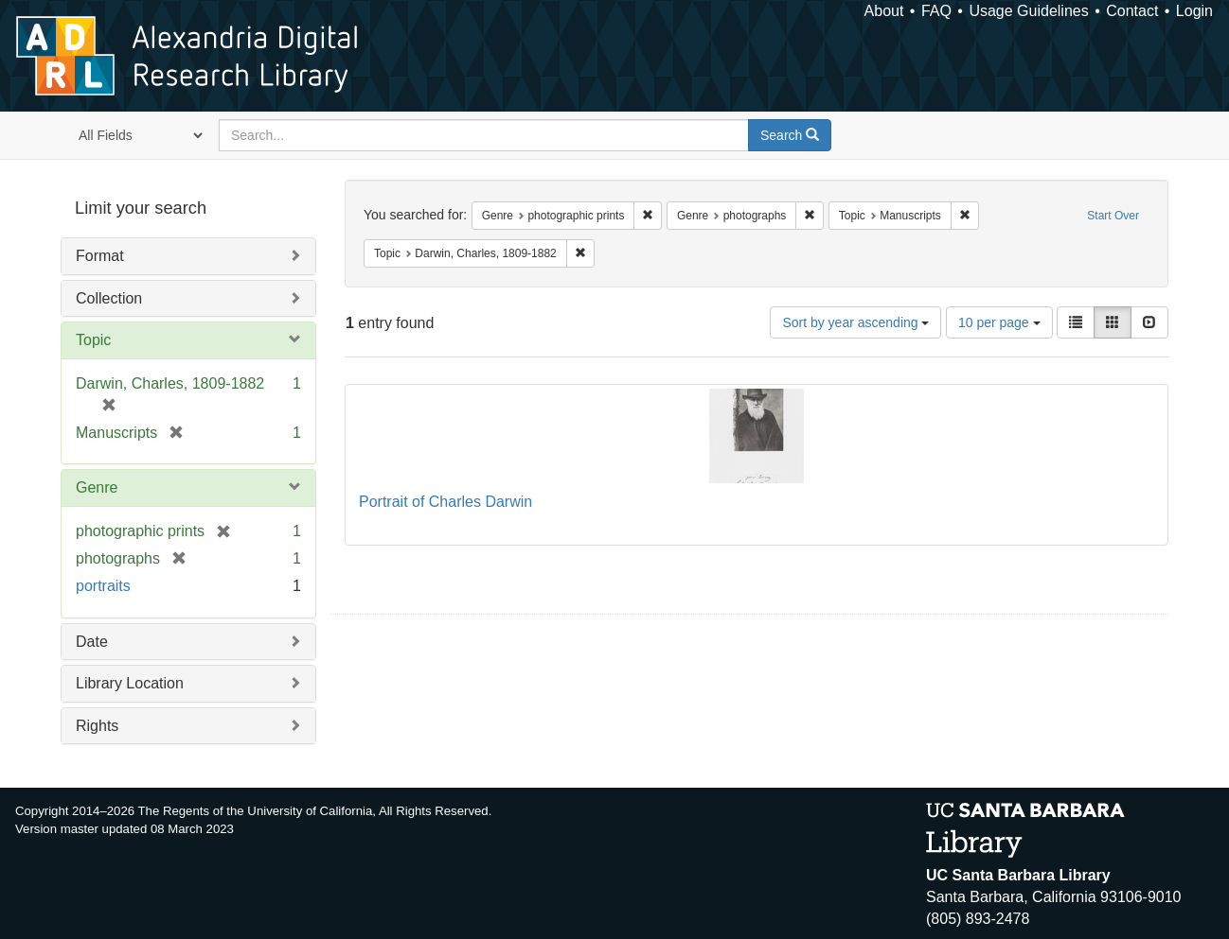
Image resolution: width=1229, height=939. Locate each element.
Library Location (130, 683)
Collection (109, 298)
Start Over (1113, 215)
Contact (1132, 11)
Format (100, 256)
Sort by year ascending (855, 322)
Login (1194, 11)
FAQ (936, 11)
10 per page (999, 322)
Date (92, 642)
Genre (96, 487)
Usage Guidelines (1028, 11)
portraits (103, 586)
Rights (97, 726)
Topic (93, 340)
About (884, 11)
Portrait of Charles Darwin (445, 502)
